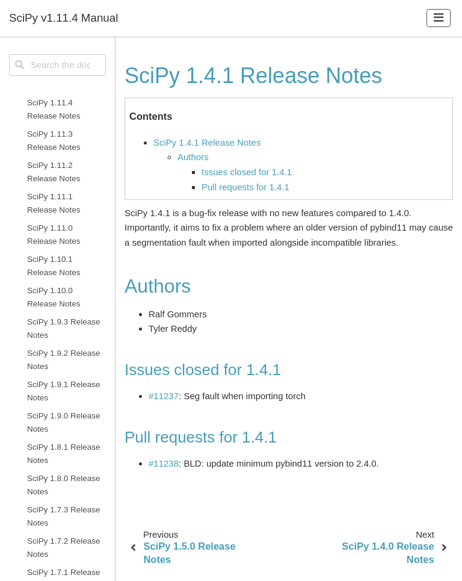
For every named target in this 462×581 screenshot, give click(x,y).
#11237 (164, 396)
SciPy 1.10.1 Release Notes (54, 266)
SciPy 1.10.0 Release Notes (54, 297)
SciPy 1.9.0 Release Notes (63, 422)
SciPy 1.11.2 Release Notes (54, 172)
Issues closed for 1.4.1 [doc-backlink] (203, 370)
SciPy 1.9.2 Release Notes (63, 360)
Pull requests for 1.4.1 (245, 187)
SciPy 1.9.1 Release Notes (63, 391)
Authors (193, 157)
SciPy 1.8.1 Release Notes (63, 454)
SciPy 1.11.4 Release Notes (54, 109)
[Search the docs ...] (57, 65)
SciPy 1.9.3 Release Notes (63, 328)
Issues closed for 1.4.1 (247, 172)
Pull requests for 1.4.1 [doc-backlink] (201, 437)
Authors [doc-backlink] (158, 286)
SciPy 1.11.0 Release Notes (54, 234)
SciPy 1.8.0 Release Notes (63, 485)
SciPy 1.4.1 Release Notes (206, 142)
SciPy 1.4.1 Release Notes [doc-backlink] (253, 75)
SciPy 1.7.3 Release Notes (63, 516)
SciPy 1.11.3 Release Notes (54, 140)
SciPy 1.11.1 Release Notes (54, 203)
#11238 (164, 463)
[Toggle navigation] (439, 17)
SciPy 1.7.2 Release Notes (63, 547)
